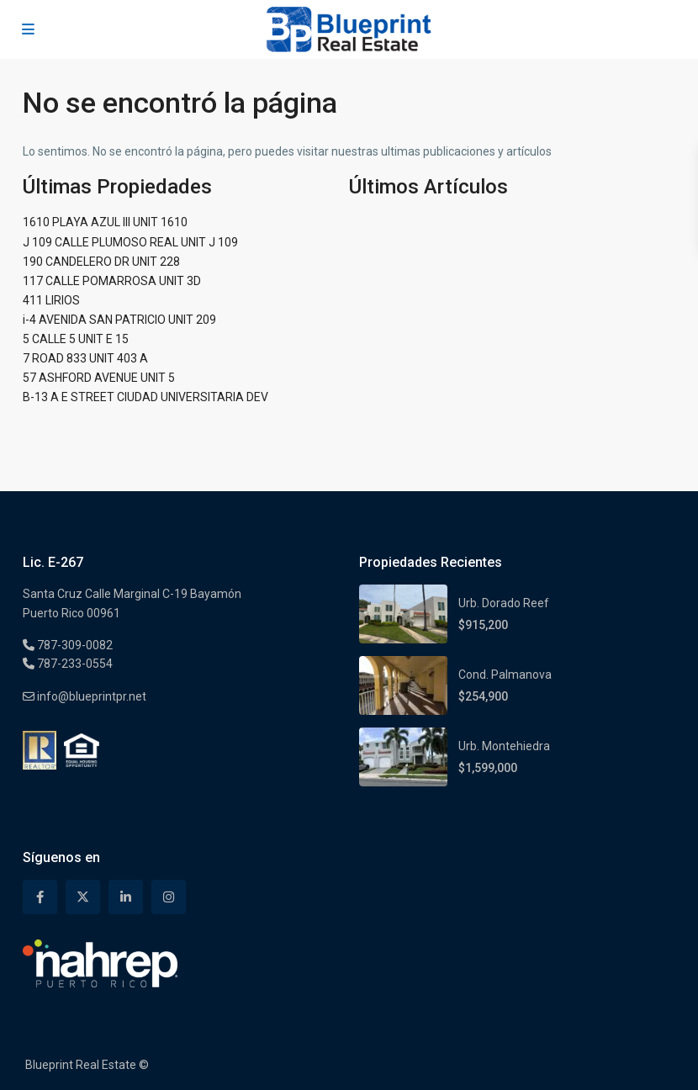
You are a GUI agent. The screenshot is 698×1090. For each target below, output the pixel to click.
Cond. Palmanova (505, 674)
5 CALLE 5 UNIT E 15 (76, 339)
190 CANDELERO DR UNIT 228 (101, 261)
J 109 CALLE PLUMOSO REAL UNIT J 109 (130, 242)
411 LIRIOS (51, 300)
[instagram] (168, 897)
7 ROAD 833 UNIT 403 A (85, 358)
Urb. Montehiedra (504, 746)
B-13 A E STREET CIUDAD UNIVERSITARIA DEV (145, 397)
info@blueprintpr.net (90, 696)
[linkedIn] (125, 897)
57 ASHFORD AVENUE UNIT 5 (99, 377)
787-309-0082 (73, 645)
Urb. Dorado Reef (503, 603)
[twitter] (83, 897)
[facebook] (40, 897)
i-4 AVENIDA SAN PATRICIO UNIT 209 (119, 319)
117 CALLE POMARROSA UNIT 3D (112, 281)
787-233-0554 (73, 663)
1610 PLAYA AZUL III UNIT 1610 (105, 222)
